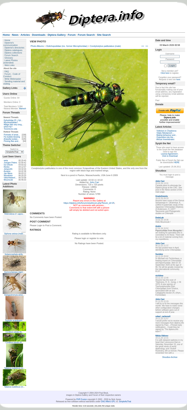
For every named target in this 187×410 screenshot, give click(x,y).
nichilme (159, 276)
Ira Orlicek (8, 165)
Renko (7, 167)
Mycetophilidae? (11, 122)
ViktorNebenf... (10, 178)
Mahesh (22, 109)
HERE (176, 162)
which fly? (8, 127)
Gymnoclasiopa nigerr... (14, 272)
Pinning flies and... (12, 141)
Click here (165, 73)
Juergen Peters (10, 163)
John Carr (94, 182)
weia (6, 160)
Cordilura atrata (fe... (14, 332)
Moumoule (8, 180)
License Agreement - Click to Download (170, 155)
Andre (158, 226)
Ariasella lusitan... (11, 139)
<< (142, 46)
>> (146, 46)
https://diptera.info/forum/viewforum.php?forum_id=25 (89, 203)
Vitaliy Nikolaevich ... (166, 133)
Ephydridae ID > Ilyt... (13, 120)
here (178, 79)
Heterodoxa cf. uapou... (14, 214)
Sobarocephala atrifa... (14, 254)
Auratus (7, 171)
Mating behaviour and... (167, 135)
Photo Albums (37, 46)
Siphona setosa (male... (14, 234)
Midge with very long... (13, 125)
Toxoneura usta (10, 129)
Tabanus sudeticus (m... (14, 368)
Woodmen (8, 175)
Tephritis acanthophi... (14, 320)
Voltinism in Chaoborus (166, 131)
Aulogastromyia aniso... (14, 295)
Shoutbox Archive (169, 357)
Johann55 (8, 169)
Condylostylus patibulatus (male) (105, 46)
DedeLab (159, 218)
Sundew (159, 254)
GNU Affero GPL (108, 401)
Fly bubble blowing (12, 137)
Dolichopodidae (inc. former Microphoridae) (66, 46)
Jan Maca (8, 173)
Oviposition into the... (166, 137)
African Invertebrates (165, 139)
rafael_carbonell (162, 316)
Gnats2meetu (161, 196)
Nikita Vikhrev (161, 336)
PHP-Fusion (81, 399)
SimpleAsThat (125, 401)
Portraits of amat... (12, 135)
